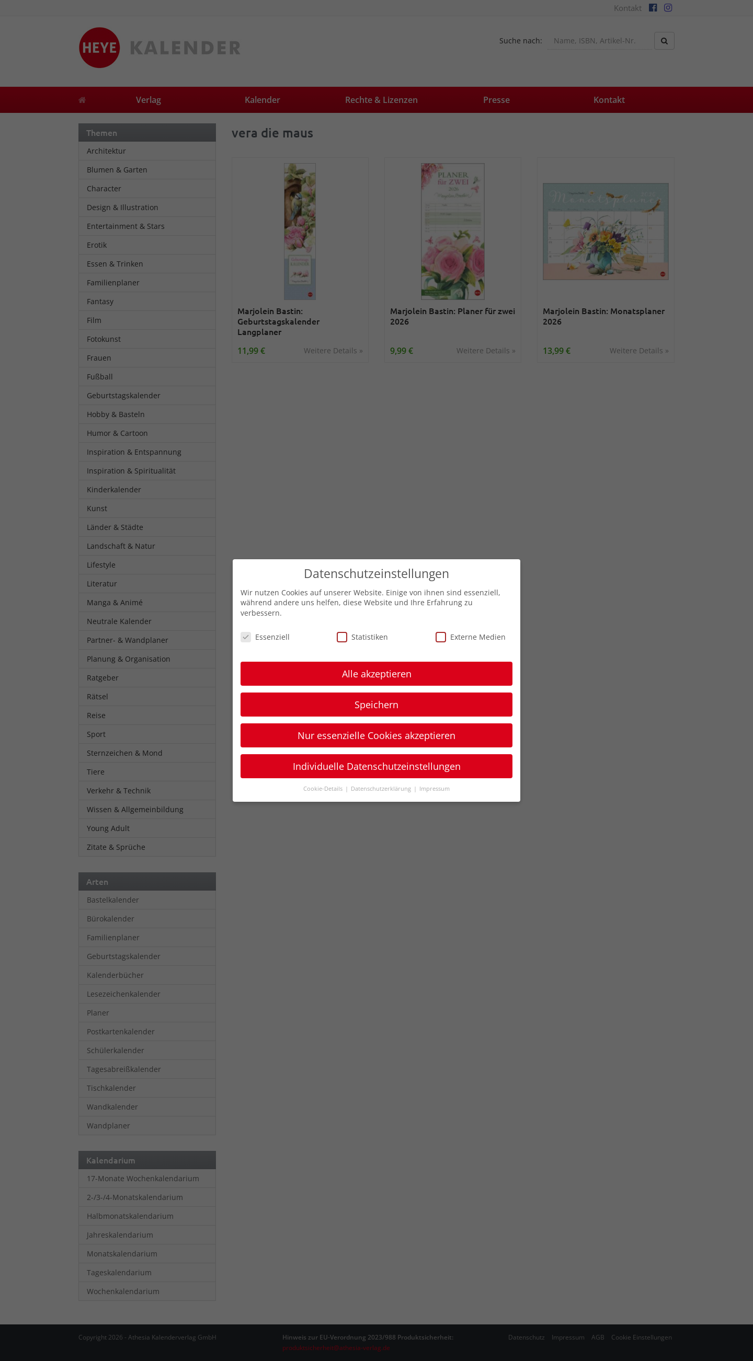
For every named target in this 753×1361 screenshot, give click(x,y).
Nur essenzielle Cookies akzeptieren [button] (376, 735)
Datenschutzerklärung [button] (382, 788)
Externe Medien (471, 637)
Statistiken (362, 637)
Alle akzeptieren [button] (377, 673)
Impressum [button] (434, 788)
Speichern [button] (376, 704)
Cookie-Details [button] (323, 788)
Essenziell (265, 637)
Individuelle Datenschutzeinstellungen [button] (377, 766)
